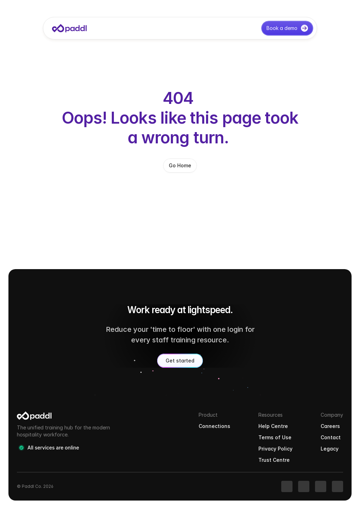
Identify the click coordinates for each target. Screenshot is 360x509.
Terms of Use (274, 437)
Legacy (330, 449)
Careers (330, 426)
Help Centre (273, 426)
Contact (331, 437)
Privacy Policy (275, 449)
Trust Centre (274, 460)
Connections (214, 426)
